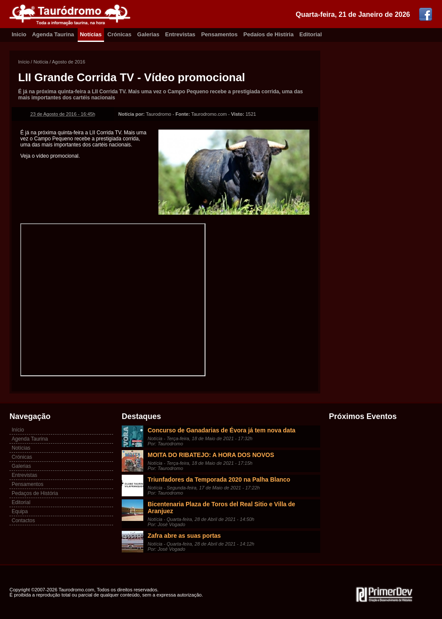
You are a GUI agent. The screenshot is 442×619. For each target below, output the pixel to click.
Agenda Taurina (53, 34)
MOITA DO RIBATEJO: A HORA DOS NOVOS (211, 454)
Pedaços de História (35, 493)
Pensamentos (219, 34)
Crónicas (119, 34)
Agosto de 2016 (68, 61)
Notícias (91, 34)
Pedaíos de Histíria (268, 34)
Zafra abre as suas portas (184, 535)
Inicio (19, 34)
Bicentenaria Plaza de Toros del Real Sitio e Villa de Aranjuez (221, 507)
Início (23, 61)
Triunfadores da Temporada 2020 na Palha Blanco (219, 479)
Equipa (20, 511)
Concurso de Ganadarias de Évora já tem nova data (221, 430)
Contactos (23, 520)
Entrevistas (180, 34)
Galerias (148, 34)
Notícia (40, 61)
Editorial (311, 34)
